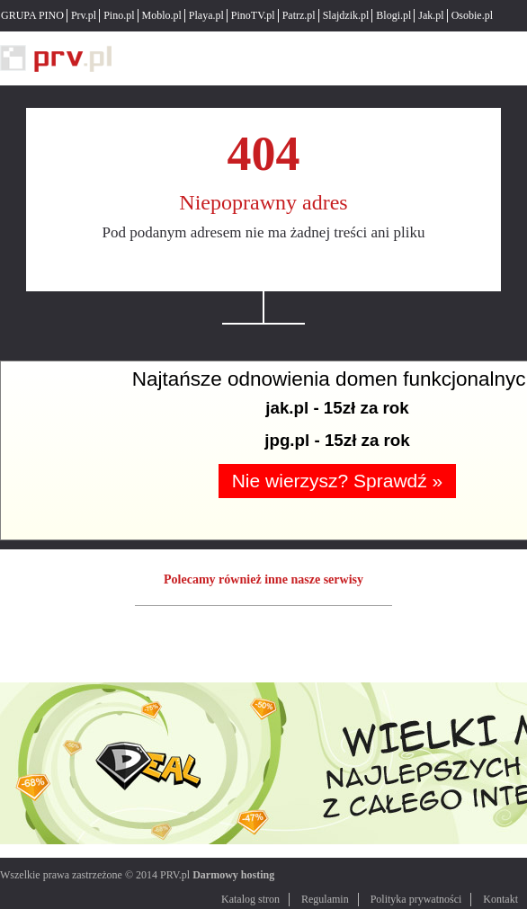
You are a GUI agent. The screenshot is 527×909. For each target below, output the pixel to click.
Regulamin (325, 899)
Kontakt (500, 899)
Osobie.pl (472, 15)
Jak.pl (430, 15)
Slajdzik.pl (346, 15)
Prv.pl (83, 15)
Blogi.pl (393, 15)
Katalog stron (250, 899)
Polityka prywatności (416, 899)
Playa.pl (206, 15)
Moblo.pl (162, 15)
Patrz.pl (299, 15)
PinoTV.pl (253, 15)
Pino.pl (118, 15)
